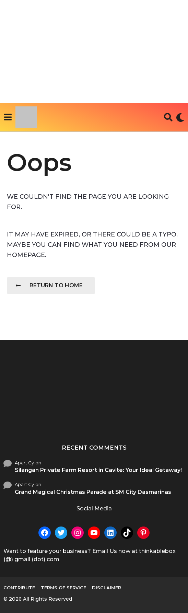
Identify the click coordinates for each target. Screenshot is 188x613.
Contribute (19, 587)
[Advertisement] (94, 51)
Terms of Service (63, 587)
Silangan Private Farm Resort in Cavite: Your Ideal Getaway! (98, 470)
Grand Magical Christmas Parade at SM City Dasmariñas (93, 492)
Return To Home (49, 285)
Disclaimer (106, 587)
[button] (7, 117)
